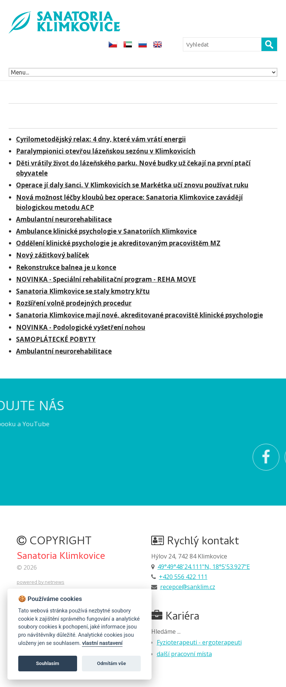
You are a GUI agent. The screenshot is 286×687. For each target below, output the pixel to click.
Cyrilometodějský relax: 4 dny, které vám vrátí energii (101, 139)
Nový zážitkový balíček (52, 255)
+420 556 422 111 (183, 577)
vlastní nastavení (102, 643)
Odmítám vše (111, 663)
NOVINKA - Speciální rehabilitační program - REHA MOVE (106, 279)
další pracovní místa (184, 654)
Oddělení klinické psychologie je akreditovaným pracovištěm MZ (118, 243)
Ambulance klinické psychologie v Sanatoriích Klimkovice (106, 231)
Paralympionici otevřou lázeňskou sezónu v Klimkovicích (106, 151)
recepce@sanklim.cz (187, 587)
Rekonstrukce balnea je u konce (66, 267)
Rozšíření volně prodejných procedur (73, 303)
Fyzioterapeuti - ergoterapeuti (199, 642)
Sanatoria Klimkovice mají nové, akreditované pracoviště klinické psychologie (139, 315)
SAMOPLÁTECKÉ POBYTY (56, 339)
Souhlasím (47, 663)
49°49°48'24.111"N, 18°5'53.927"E (204, 567)
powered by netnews (40, 582)
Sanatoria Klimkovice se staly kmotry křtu (83, 291)
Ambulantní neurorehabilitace (64, 219)
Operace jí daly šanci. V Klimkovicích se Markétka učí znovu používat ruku (132, 185)
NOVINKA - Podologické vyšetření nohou (80, 327)
